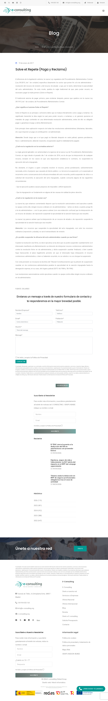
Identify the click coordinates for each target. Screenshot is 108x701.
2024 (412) (38, 511)
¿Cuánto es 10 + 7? (22, 660)
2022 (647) (38, 521)
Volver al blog (62, 385)
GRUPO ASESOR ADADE (71, 654)
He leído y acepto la (48, 426)
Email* (17, 319)
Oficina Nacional (68, 600)
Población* (60, 319)
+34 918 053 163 (24, 603)
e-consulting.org (24, 614)
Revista (65, 612)
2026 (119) (38, 500)
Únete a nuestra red (69, 591)
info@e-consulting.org (73, 2)
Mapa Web (66, 650)
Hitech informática (58, 683)
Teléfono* (59, 310)
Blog (43, 47)
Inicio (37, 47)
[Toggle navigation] (103, 11)
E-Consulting (67, 587)
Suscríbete (55, 431)
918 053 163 (55, 2)
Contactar (21, 361)
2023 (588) (38, 516)
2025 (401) (38, 505)
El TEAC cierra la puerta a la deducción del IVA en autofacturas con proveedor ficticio (62, 448)
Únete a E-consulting (70, 616)
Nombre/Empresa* (22, 310)
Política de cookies (69, 638)
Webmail (90, 2)
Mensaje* (18, 335)
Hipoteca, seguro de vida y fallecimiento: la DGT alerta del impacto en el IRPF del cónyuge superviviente (63, 463)
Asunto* (18, 327)
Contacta (65, 625)
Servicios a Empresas (70, 596)
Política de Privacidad (40, 358)
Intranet (102, 2)
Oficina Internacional (69, 604)
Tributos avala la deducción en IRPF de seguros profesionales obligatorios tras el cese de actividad (63, 479)
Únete (80, 548)
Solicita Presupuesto (70, 620)
